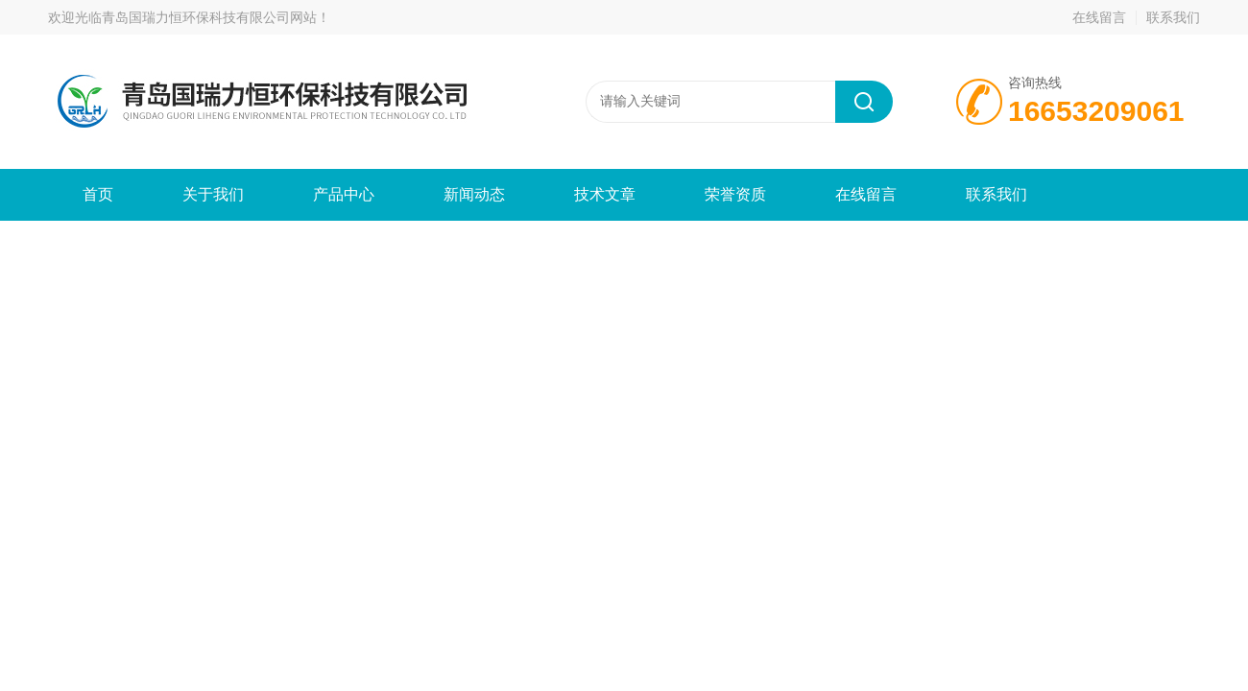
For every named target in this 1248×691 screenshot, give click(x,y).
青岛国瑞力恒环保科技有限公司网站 (209, 17)
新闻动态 (474, 194)
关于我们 (213, 194)
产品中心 (343, 194)
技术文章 (605, 194)
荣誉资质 (735, 194)
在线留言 (1099, 17)
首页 (98, 194)
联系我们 (1173, 17)
